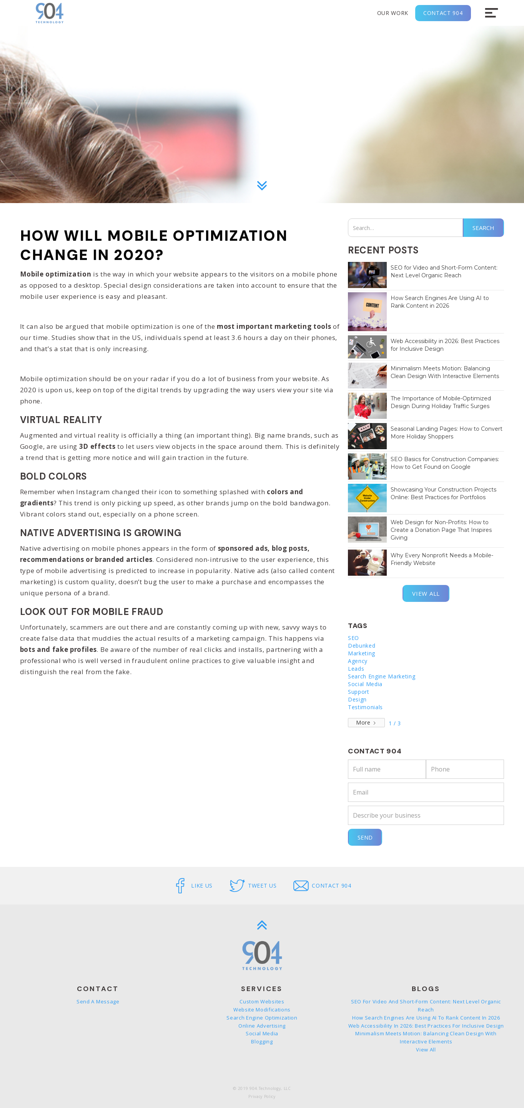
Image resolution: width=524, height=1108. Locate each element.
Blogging (262, 1041)
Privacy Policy (262, 1096)
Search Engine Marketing (382, 676)
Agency (358, 661)
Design (357, 699)
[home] (49, 13)
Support (358, 691)
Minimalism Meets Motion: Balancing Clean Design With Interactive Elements (425, 1037)
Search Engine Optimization (262, 1017)
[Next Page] (366, 722)
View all (425, 593)
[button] (491, 13)
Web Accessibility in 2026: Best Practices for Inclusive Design (426, 1025)
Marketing (361, 653)
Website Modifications (262, 1009)
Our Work (392, 13)
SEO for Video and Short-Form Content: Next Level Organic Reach (426, 1005)
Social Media (365, 684)
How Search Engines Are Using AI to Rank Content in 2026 (426, 1017)
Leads (356, 668)
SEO (353, 637)
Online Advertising (262, 1025)
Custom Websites (262, 1001)
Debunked (361, 645)
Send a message (98, 1001)
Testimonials (365, 707)
